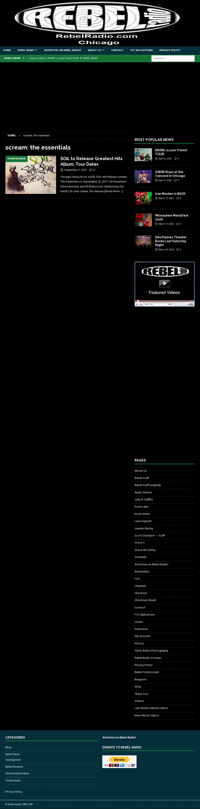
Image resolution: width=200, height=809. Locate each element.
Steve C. (140, 542)
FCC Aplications (141, 50)
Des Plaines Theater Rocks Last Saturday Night (171, 241)
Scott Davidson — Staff (150, 535)
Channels (140, 586)
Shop (138, 686)
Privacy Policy (169, 50)
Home (7, 50)
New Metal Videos (147, 715)
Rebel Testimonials (147, 672)
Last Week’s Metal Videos (151, 708)
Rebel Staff (142, 478)
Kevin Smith (142, 514)
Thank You (141, 694)
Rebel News (26, 50)
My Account (143, 636)
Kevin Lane (141, 506)
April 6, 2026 (165, 159)
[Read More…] (113, 191)
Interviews (141, 629)
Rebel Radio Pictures (148, 658)
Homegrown (13, 760)
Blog (8, 747)
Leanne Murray (144, 528)
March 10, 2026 (166, 250)
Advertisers (142, 571)
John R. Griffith (144, 499)
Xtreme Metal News (17, 773)
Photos (139, 643)
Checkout (141, 593)
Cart (137, 578)
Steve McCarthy (145, 550)
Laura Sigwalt (143, 521)
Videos (139, 701)
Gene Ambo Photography (151, 650)
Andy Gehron (143, 492)
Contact (117, 50)
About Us (94, 50)
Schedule (140, 557)
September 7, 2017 (75, 170)
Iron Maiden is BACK (170, 193)
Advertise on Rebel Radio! (62, 50)
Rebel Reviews (14, 767)
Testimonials (12, 780)
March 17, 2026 (166, 198)
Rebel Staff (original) (148, 485)
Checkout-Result (145, 600)
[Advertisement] (100, 100)
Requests (140, 679)
